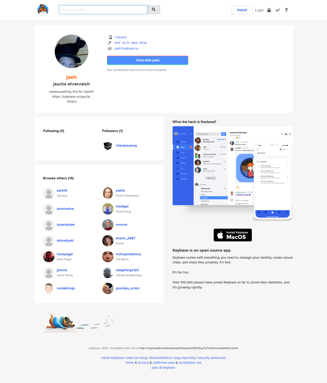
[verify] (278, 10)
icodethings (66, 288)
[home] (42, 8)
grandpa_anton (128, 288)
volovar (121, 224)
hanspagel (65, 254)
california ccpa (164, 362)
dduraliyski (65, 240)
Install (242, 10)
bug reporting (185, 357)
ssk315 (62, 190)
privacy (143, 362)
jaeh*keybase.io (127, 48)
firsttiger (122, 206)
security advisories (212, 357)
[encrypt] (269, 10)
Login (259, 10)
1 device (120, 37)
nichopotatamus (128, 254)
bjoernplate (65, 224)
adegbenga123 (127, 270)
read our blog (136, 357)
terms (130, 362)
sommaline (65, 208)
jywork (62, 270)
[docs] (286, 10)
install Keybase (112, 357)
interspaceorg (126, 145)
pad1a (120, 190)
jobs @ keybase (163, 367)
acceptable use (190, 362)
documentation (160, 357)
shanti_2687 (125, 238)
